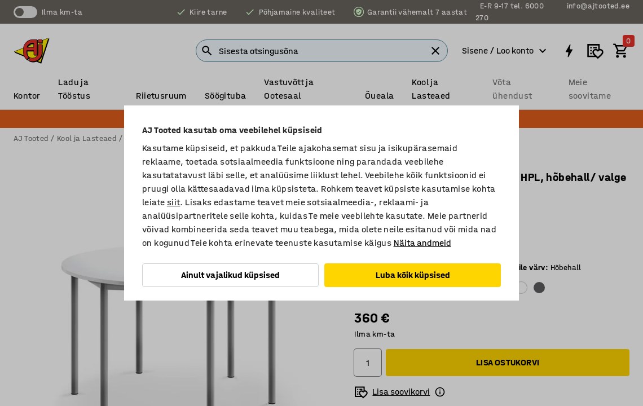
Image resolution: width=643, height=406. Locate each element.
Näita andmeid (422, 242)
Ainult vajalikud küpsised (230, 275)
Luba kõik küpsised (413, 275)
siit (173, 202)
